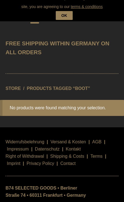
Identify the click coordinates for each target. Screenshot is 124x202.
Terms (96, 152)
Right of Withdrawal (25, 152)
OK (64, 5)
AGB (97, 138)
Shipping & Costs (67, 152)
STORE (13, 84)
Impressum (18, 145)
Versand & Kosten (68, 138)
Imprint (13, 159)
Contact (67, 159)
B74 (13, 16)
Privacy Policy (40, 159)
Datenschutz (47, 145)
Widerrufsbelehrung (25, 138)
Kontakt (73, 145)
